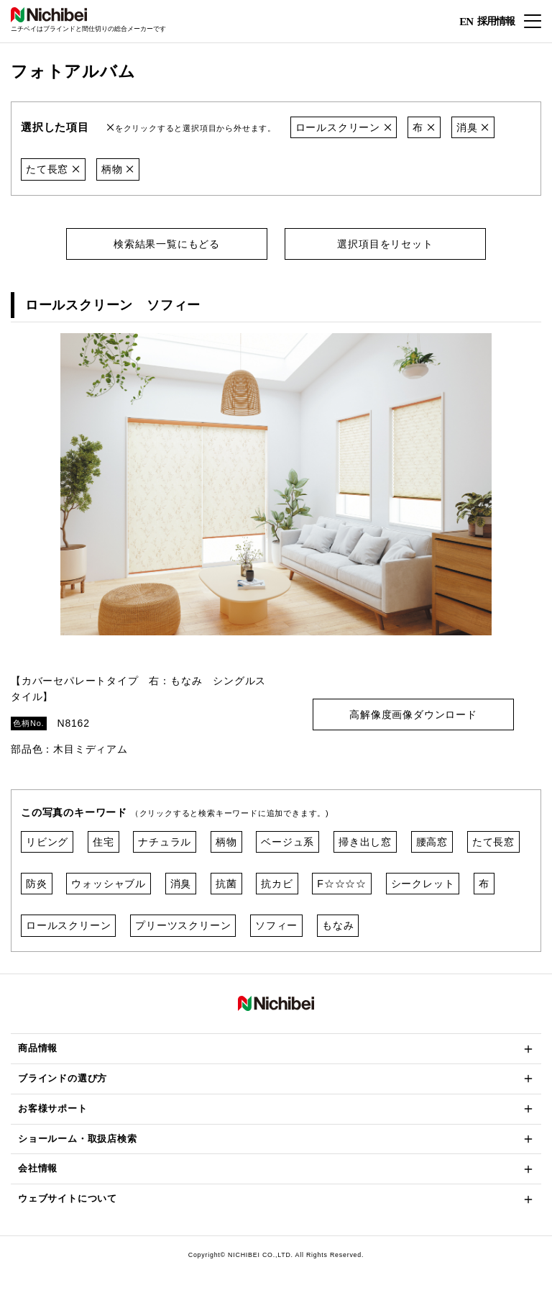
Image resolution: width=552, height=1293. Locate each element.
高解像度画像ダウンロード (413, 714)
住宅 (103, 842)
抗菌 (226, 883)
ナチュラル (164, 842)
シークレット (423, 883)
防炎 (36, 883)
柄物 (117, 169)
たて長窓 (53, 169)
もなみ (338, 925)
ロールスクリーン (343, 127)
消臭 (472, 127)
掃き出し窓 (365, 842)
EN (466, 21)
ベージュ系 (287, 842)
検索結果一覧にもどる (167, 244)
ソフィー (276, 925)
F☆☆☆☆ (342, 883)
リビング (47, 842)
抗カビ (277, 883)
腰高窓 (432, 842)
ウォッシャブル (108, 883)
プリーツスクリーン (183, 925)
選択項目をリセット (385, 244)
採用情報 (496, 20)
